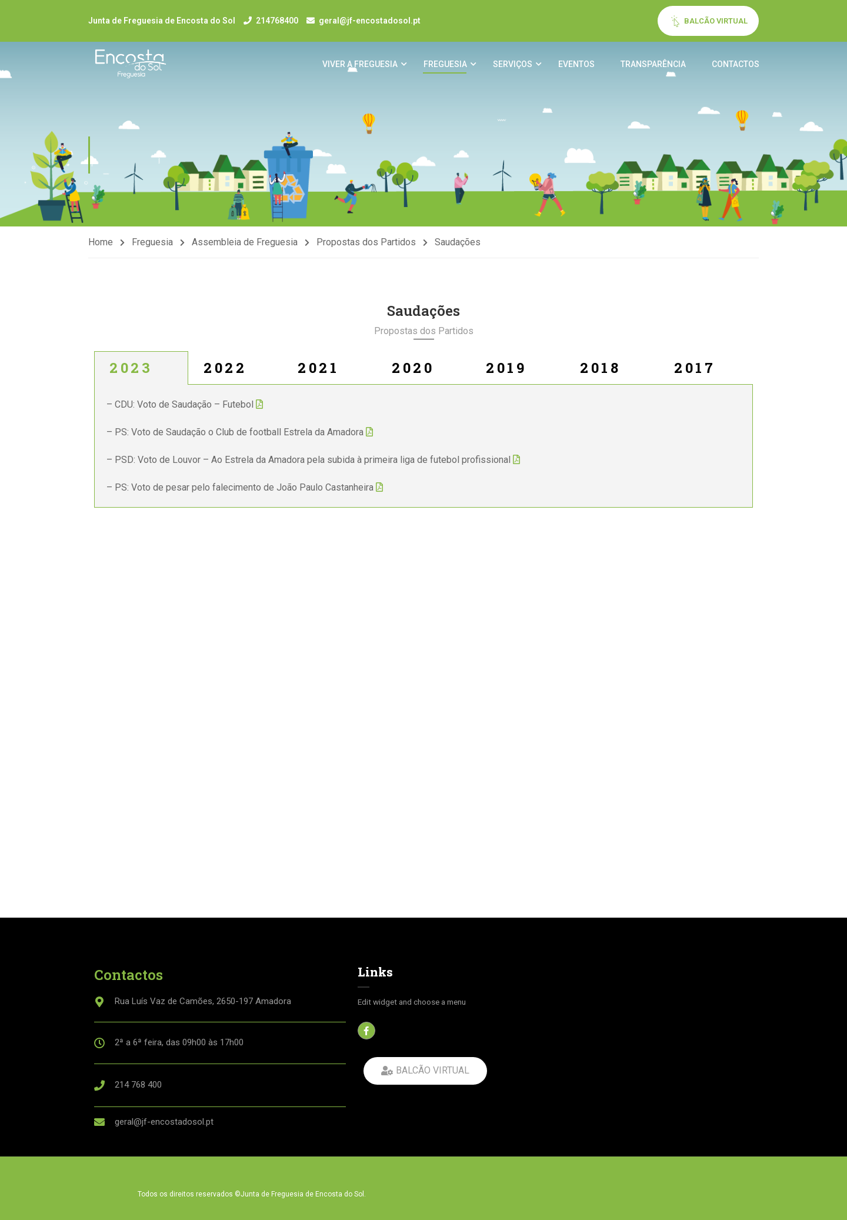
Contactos (735, 65)
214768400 (277, 20)
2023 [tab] (130, 373)
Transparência (652, 65)
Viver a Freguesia (359, 65)
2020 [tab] (413, 373)
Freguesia (444, 65)
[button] (425, 1071)
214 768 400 (138, 1084)
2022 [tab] (225, 373)
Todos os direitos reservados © (189, 1194)
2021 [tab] (318, 373)
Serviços (512, 65)
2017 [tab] (694, 373)
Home (100, 247)
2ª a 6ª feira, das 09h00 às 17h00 (179, 1042)
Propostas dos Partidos (366, 247)
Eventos (576, 65)
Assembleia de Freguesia (245, 247)
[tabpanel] (423, 452)
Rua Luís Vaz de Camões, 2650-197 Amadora (203, 1001)
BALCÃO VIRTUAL (708, 21)
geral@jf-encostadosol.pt (370, 20)
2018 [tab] (600, 373)
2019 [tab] (506, 373)
